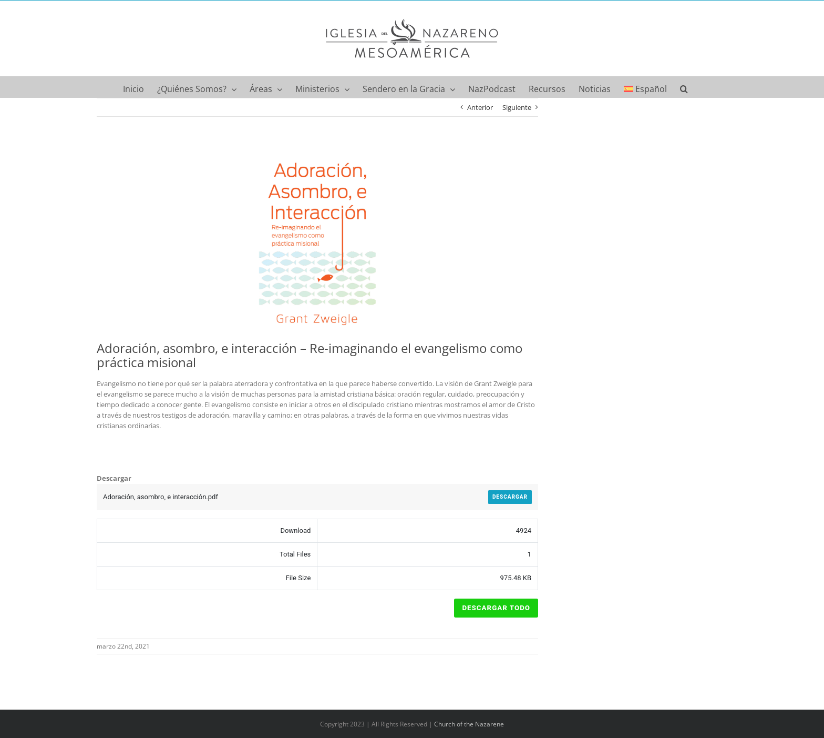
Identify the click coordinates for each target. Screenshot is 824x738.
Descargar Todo (496, 608)
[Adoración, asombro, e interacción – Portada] (317, 240)
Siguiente (516, 107)
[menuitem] (645, 86)
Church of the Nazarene (469, 724)
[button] (684, 86)
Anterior (480, 107)
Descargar (510, 497)
